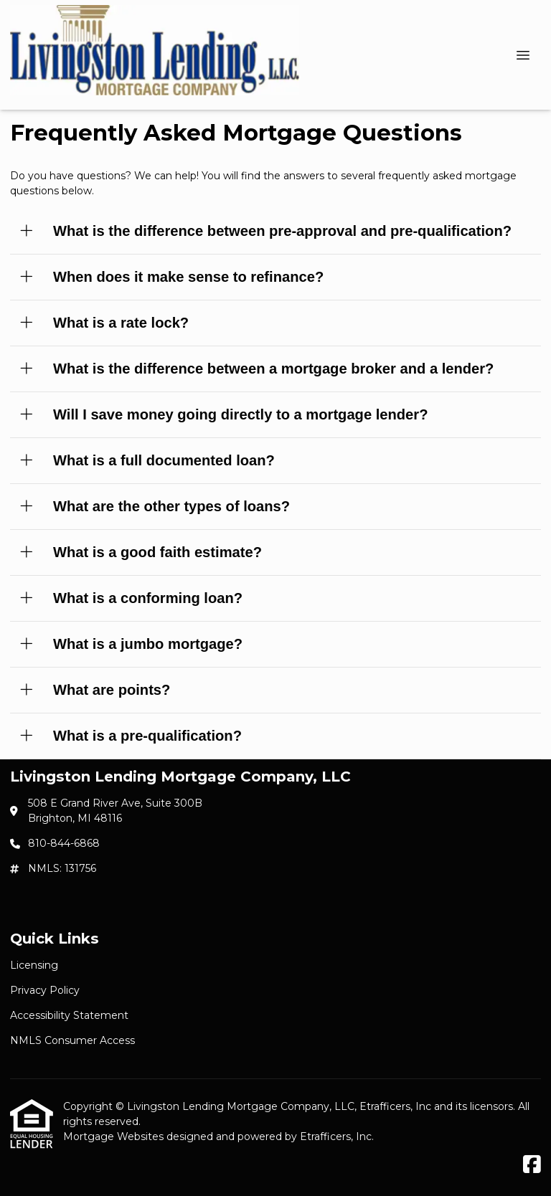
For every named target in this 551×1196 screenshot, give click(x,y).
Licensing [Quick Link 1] (34, 965)
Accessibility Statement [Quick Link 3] (69, 1015)
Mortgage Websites (114, 1136)
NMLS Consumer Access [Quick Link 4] (72, 1040)
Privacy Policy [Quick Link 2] (45, 990)
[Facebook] (532, 1165)
